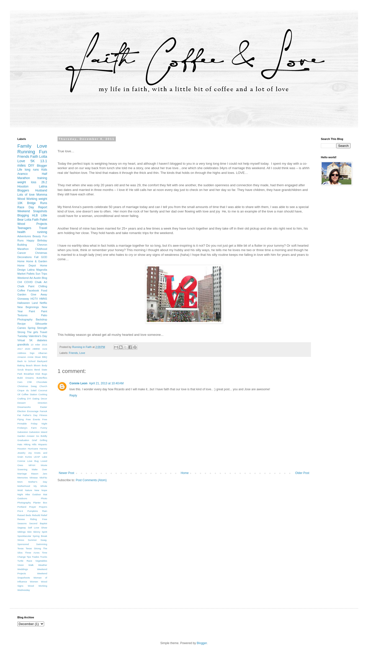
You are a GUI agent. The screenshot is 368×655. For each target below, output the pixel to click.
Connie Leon (78, 383)
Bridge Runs (37, 203)
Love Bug (33, 461)
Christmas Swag (27, 386)
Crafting (21, 398)
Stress (20, 540)
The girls (32, 332)
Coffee (21, 290)
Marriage (22, 473)
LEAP (37, 456)
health (21, 232)
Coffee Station (29, 394)
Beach (29, 365)
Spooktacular (24, 536)
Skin (29, 531)
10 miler (35, 344)
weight (42, 199)
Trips (44, 273)
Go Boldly (41, 436)
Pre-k (20, 511)
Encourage (32, 411)
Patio (44, 315)
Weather (42, 565)
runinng (42, 232)
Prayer (32, 506)
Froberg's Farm (27, 427)
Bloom (37, 365)
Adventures (24, 236)
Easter (43, 407)
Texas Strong (33, 548)
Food (44, 290)
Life (19, 169)
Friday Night (39, 423)
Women (34, 581)
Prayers (43, 506)
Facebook (33, 290)
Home (185, 473)
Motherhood (23, 486)
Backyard (42, 361)
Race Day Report (32, 207)
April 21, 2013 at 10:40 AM (106, 383)
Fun (43, 151)
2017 (20, 348)
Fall (36, 257)
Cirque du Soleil (26, 390)
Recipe (21, 323)
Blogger (42, 165)
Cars (19, 382)
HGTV (34, 298)
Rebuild (36, 515)
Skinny (36, 531)
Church (43, 386)
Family (24, 146)
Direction (42, 402)
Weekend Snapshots (32, 211)
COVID (28, 282)
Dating (35, 398)
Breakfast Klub (32, 373)
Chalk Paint (25, 286)
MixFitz (43, 477)
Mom (20, 481)
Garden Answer (25, 436)
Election (21, 411)
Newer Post (66, 473)
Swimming (41, 544)
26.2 (44, 182)
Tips (29, 556)
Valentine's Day (38, 336)
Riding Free (38, 519)
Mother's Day (37, 481)
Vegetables (41, 560)
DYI (29, 398)
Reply (73, 395)
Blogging (23, 215)
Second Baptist (38, 523)
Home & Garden (36, 261)
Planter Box (40, 502)
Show (44, 527)
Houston (21, 448)
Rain (44, 511)
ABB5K (36, 348)
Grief (34, 440)
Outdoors (22, 498)
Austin (37, 277)
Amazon (21, 357)
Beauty (36, 236)
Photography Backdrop (32, 319)
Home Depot (26, 265)
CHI (19, 282)
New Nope (40, 490)
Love (82, 352)
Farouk (43, 411)
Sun (37, 273)
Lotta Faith (32, 219)
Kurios (28, 456)
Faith (34, 156)
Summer (32, 540)
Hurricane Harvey (37, 448)
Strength (42, 327)
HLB (35, 215)
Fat (19, 415)
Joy (30, 452)
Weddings (22, 569)
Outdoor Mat (39, 494)
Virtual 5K (24, 340)
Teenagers (24, 228)
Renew (21, 519)
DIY (31, 165)
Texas (20, 548)
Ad (31, 277)
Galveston (22, 432)
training (42, 178)
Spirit (44, 531)
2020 (27, 348)
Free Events (33, 419)
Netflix (43, 302)
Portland (21, 506)
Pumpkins (33, 511)
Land (35, 302)
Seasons (22, 523)
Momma (41, 194)
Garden (21, 294)
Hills (34, 444)
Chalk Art (41, 282)
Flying (20, 419)
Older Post (302, 473)
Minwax (34, 477)
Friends (73, 352)
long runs (32, 169)
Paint (32, 311)
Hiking (27, 444)
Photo (44, 498)
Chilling (42, 286)
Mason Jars (39, 473)
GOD (44, 257)
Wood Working (27, 199)
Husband (41, 190)
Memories (22, 477)
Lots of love (25, 194)
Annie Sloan (34, 357)
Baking (21, 365)
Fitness (43, 415)
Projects (41, 224)
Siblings (21, 531)
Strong (21, 332)
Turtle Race (24, 560)
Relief (44, 515)
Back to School (26, 361)
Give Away (39, 294)
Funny (43, 427)
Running (26, 151)
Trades (35, 556)
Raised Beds (24, 515)
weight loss (26, 182)
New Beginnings (28, 307)
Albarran (42, 353)
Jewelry (21, 452)
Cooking (42, 394)
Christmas (41, 252)
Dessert (21, 402)
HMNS (43, 298)
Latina (30, 269)
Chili (29, 382)
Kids (44, 169)
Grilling (43, 440)
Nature (28, 490)
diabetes (42, 340)
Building (22, 244)
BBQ (44, 357)
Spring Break (40, 536)
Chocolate (41, 382)
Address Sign (25, 353)
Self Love (33, 527)
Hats (19, 444)
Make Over (39, 469)
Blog (44, 277)
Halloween (23, 302)
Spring (31, 327)
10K (20, 203)
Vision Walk (25, 565)
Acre (44, 348)
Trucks (43, 556)
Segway (21, 527)
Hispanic (42, 444)
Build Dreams (25, 377)
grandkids (23, 344)
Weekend (23, 277)
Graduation (23, 440)
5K (33, 161)
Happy (30, 240)
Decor (44, 398)
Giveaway (23, 298)
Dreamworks (24, 407)
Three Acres (32, 552)
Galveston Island (38, 432)
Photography (24, 502)
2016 (44, 344)
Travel (43, 228)
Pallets (30, 273)
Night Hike (23, 494)
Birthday (42, 240)
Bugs (44, 373)
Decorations (24, 257)
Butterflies (41, 377)
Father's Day (30, 415)
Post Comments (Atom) (91, 480)
